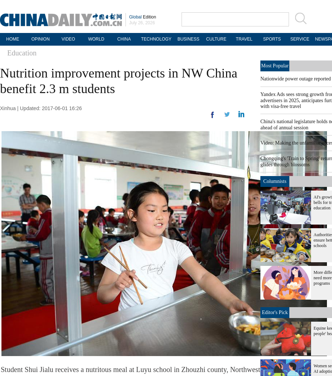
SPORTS (272, 39)
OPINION (40, 39)
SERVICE (299, 39)
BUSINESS (189, 39)
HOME (12, 39)
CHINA (124, 39)
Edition (142, 17)
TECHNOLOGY (156, 39)
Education (22, 53)
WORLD (96, 39)
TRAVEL (244, 39)
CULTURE (216, 39)
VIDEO (68, 39)
